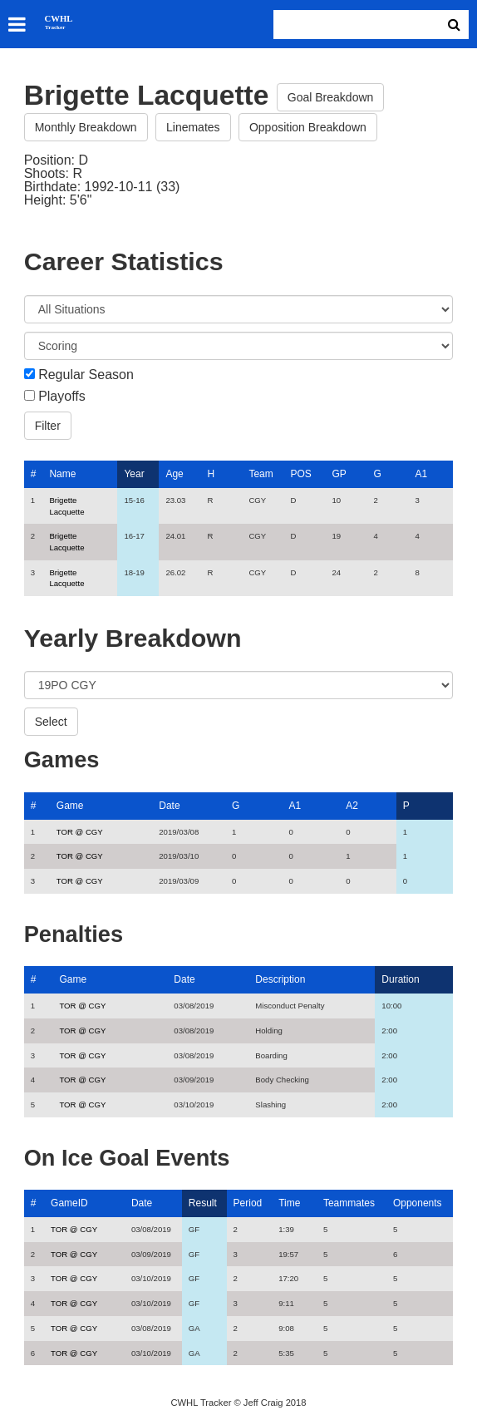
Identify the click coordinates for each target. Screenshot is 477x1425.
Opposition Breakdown (307, 127)
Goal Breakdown (331, 97)
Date (169, 805)
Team (260, 474)
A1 (421, 474)
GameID (69, 1203)
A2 (352, 805)
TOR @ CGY (80, 831)
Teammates (349, 1203)
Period (248, 1203)
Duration (400, 979)
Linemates (193, 127)
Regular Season (86, 375)
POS (300, 474)
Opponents (417, 1203)
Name (62, 474)
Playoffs (62, 396)
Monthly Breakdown (86, 127)
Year (134, 474)
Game (70, 805)
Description (280, 979)
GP (339, 474)
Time (289, 1203)
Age (174, 474)
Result (203, 1203)
